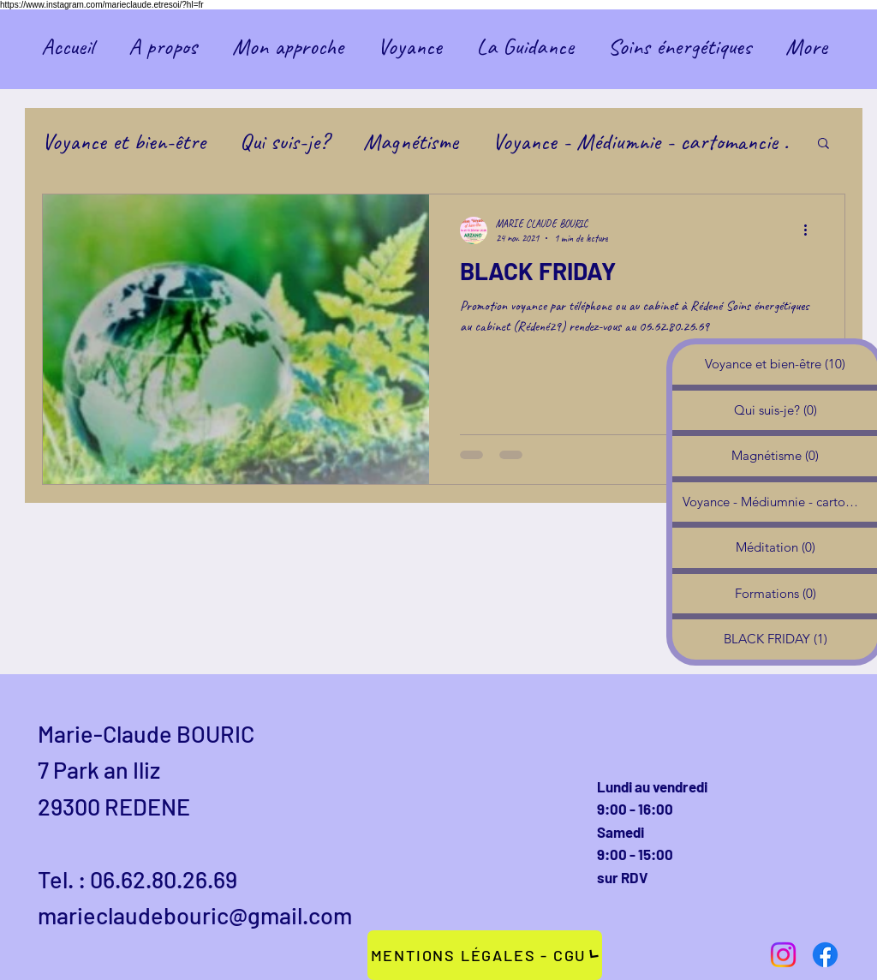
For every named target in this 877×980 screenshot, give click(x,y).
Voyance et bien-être (124, 141)
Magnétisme (410, 141)
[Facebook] (825, 954)
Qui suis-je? (284, 141)
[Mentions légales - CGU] (484, 955)
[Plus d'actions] (811, 230)
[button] (823, 144)
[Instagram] (783, 954)
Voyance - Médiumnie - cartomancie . (640, 141)
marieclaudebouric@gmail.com (195, 915)
